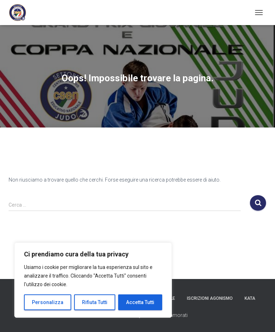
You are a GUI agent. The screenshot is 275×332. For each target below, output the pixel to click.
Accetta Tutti (140, 302)
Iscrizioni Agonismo (210, 298)
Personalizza (47, 302)
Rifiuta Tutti (94, 302)
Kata (250, 298)
